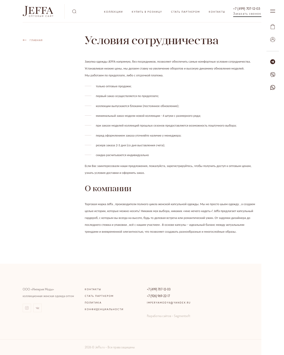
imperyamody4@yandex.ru (169, 302)
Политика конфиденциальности (104, 306)
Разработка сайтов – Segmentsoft (168, 316)
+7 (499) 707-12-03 (246, 8)
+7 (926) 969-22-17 (158, 296)
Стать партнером (185, 11)
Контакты (217, 11)
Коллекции (113, 11)
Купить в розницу (147, 11)
